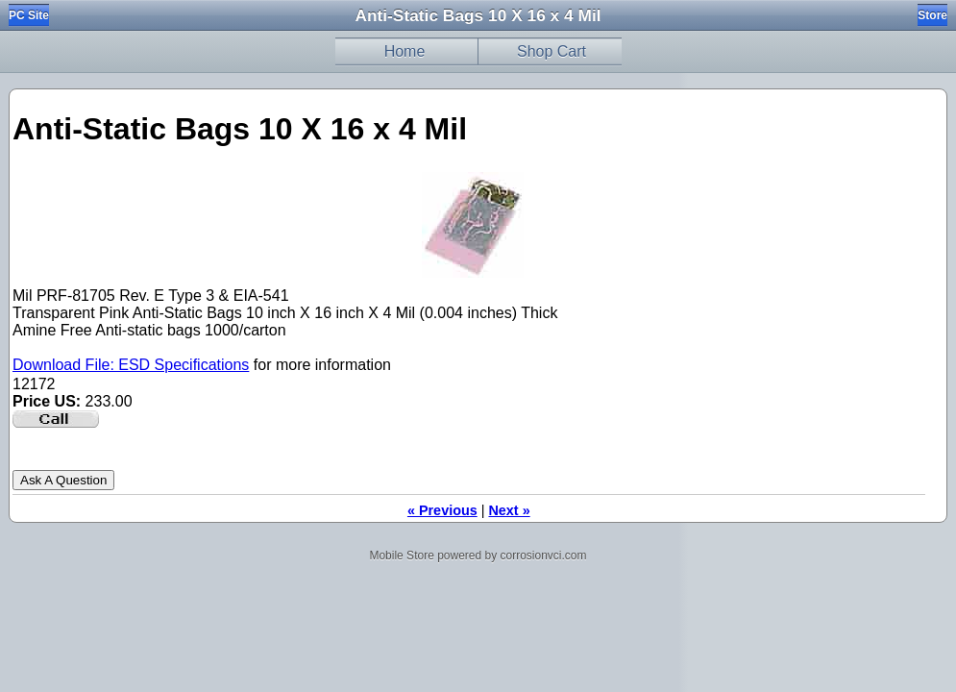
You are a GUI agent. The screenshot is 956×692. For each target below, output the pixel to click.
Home (405, 51)
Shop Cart (551, 51)
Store (932, 15)
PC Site (29, 15)
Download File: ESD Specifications (130, 365)
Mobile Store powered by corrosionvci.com (477, 555)
